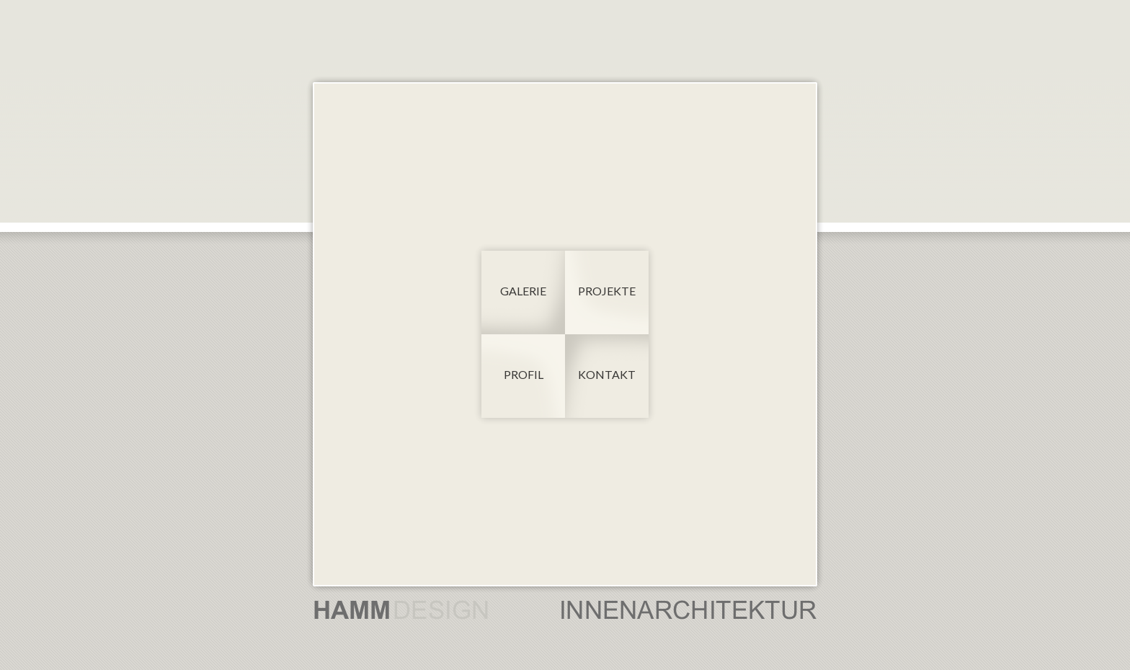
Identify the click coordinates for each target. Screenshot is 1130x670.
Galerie (523, 291)
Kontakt (607, 374)
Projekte (607, 291)
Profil (523, 374)
